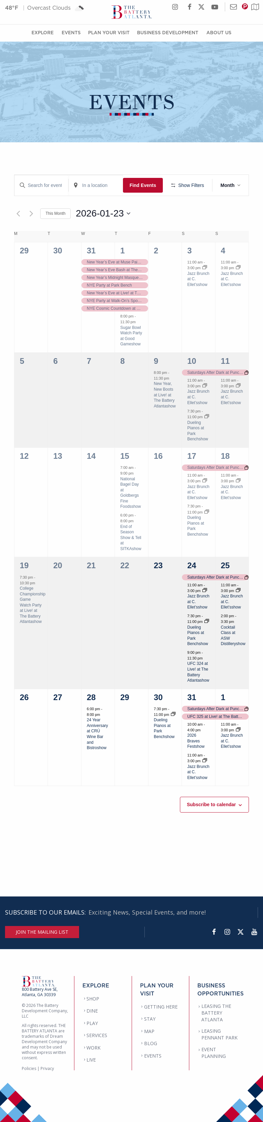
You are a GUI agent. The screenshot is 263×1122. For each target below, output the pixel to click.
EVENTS (152, 1056)
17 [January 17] (191, 455)
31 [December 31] (91, 250)
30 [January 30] (158, 697)
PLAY (92, 1023)
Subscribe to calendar (211, 804)
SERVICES (96, 1035)
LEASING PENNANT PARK (219, 1034)
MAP (149, 1031)
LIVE (91, 1060)
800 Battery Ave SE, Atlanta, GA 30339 (40, 991)
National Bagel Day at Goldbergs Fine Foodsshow (130, 493)
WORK (93, 1047)
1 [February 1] (223, 697)
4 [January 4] (223, 250)
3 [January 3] (189, 250)
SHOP (92, 998)
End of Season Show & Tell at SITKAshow (130, 537)
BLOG (150, 1043)
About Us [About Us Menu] (219, 32)
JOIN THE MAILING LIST (42, 932)
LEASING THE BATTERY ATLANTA (216, 1013)
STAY (149, 1019)
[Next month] (31, 213)
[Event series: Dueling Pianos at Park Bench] (206, 417)
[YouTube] (254, 932)
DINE (92, 1011)
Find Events (143, 185)
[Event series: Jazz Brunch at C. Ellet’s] (204, 268)
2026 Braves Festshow (195, 741)
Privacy (47, 1068)
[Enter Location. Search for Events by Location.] (96, 185)
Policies (29, 1068)
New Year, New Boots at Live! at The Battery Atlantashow (165, 394)
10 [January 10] (191, 360)
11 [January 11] (225, 360)
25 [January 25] (225, 565)
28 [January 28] (91, 697)
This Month (55, 213)
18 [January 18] (225, 455)
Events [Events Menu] (71, 32)
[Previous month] (18, 213)
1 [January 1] (122, 250)
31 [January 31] (191, 697)
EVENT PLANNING (213, 1052)
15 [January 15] (124, 455)
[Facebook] (214, 932)
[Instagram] (227, 932)
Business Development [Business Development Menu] (167, 32)
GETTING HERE (161, 1007)
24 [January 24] (191, 565)
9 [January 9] (156, 360)
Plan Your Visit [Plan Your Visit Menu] (109, 32)
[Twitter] (241, 932)
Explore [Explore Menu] (42, 32)
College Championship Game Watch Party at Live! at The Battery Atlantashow (33, 605)
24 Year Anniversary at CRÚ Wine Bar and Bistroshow (97, 734)
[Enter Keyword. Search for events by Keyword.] (41, 185)
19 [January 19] (24, 565)
